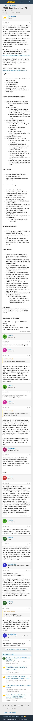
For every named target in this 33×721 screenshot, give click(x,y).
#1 (29, 23)
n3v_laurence (7, 13)
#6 (29, 455)
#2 (29, 341)
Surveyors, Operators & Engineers (21, 661)
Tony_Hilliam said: (8, 611)
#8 (29, 526)
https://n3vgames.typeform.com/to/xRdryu (15, 70)
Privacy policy (15, 716)
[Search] (29, 2)
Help (22, 716)
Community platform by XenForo (16, 719)
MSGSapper (9, 661)
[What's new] (26, 2)
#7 (29, 483)
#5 (29, 407)
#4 (29, 392)
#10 (29, 570)
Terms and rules (7, 716)
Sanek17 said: (7, 359)
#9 (29, 544)
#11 (29, 608)
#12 (29, 640)
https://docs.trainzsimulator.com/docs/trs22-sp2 (16, 55)
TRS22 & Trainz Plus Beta (19, 671)
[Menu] (4, 2)
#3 (29, 355)
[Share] (27, 23)
